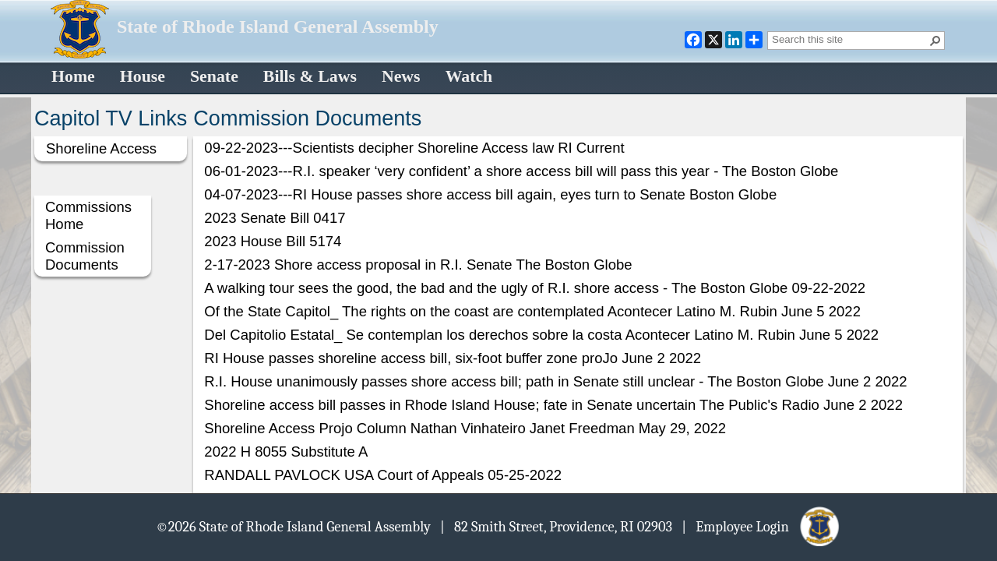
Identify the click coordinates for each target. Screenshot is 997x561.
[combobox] (850, 39)
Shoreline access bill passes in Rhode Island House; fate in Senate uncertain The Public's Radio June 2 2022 (553, 405)
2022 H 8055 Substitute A (286, 451)
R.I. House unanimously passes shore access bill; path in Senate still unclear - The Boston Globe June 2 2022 (555, 381)
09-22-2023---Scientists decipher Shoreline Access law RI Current (414, 147)
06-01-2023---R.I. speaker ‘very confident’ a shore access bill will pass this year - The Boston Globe (521, 171)
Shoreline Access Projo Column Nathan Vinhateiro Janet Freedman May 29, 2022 (465, 428)
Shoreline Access (101, 148)
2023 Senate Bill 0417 (274, 218)
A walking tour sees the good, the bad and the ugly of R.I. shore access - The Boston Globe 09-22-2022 (534, 288)
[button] (935, 40)
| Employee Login (761, 526)
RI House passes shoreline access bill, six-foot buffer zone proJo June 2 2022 (452, 358)
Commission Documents (85, 256)
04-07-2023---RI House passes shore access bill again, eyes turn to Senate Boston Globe (490, 194)
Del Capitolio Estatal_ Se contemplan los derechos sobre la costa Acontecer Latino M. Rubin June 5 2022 (541, 334)
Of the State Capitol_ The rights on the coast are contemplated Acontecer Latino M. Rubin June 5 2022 (532, 311)
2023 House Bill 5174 (272, 241)
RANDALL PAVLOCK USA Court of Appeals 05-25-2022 (383, 475)
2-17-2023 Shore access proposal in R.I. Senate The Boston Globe (418, 264)
